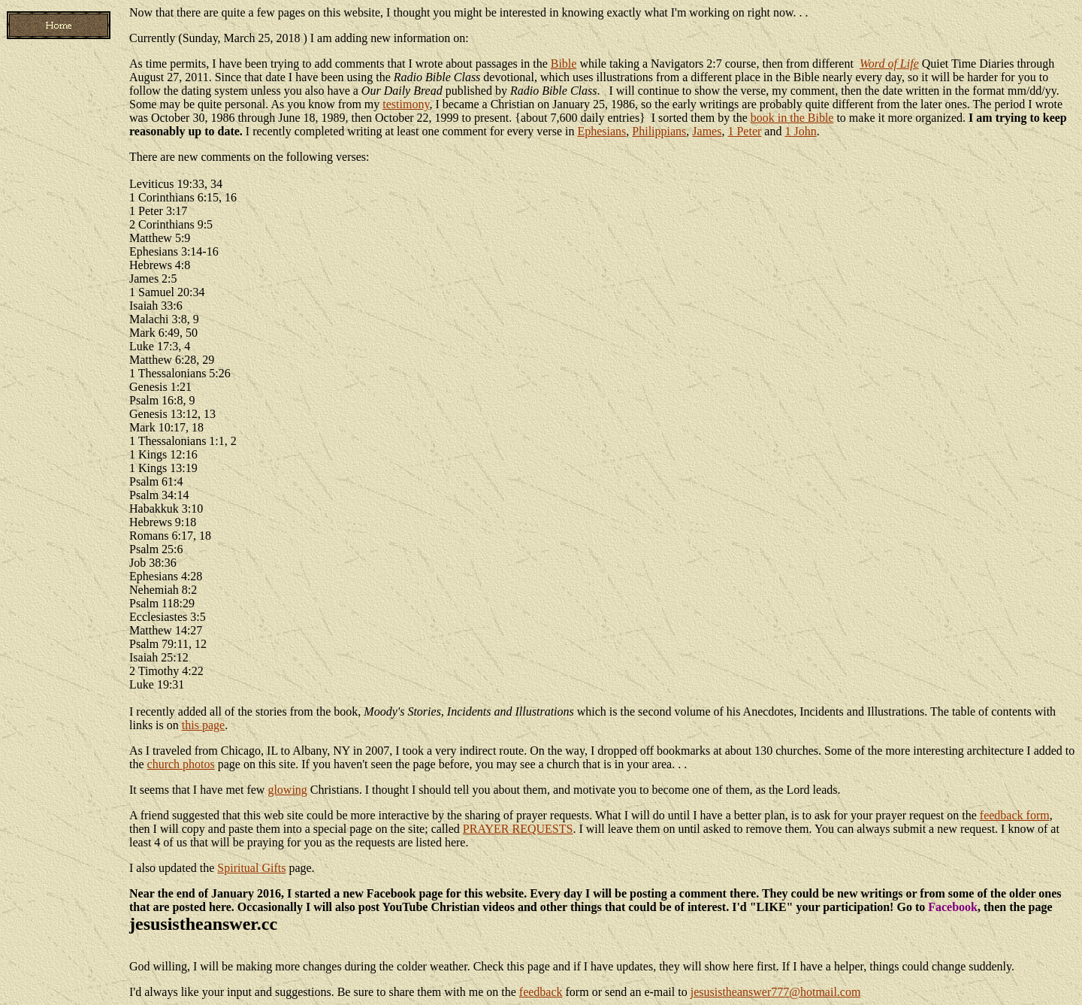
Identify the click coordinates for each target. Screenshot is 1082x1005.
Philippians (659, 131)
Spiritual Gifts (251, 867)
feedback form (1015, 815)
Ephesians (601, 131)
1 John (800, 131)
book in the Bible (792, 117)
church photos (181, 764)
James (706, 131)
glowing (287, 789)
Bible (564, 63)
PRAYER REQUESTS (518, 828)
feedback (541, 991)
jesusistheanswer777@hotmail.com (776, 991)
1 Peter (744, 131)
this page (203, 725)
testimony (405, 104)
